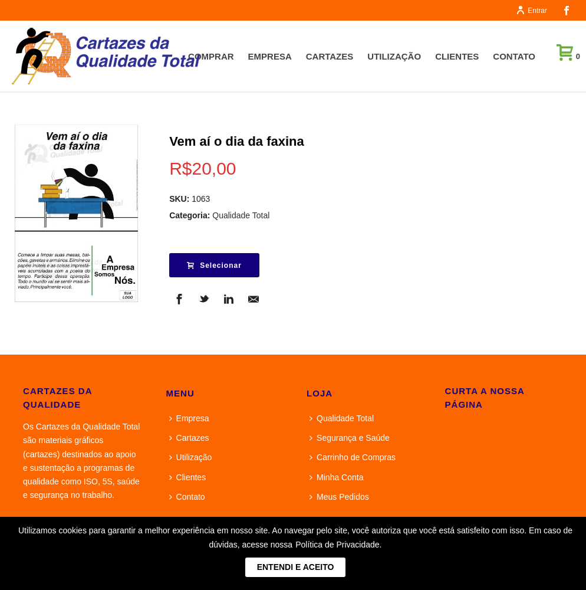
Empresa (270, 56)
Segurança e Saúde (350, 437)
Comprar (211, 56)
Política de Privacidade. (338, 544)
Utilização (394, 56)
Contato (514, 56)
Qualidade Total (240, 215)
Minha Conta (336, 477)
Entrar (531, 10)
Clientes (457, 56)
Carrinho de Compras (353, 457)
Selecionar (214, 265)
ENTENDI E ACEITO (295, 567)
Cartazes (330, 56)
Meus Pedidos (339, 497)
